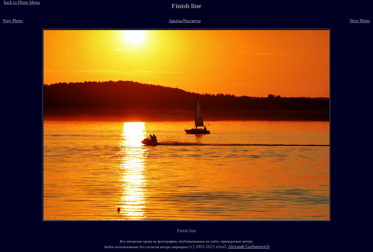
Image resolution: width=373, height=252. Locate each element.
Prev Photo (13, 20)
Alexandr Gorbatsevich (248, 246)
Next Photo (360, 20)
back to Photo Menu (22, 2)
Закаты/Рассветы (184, 20)
